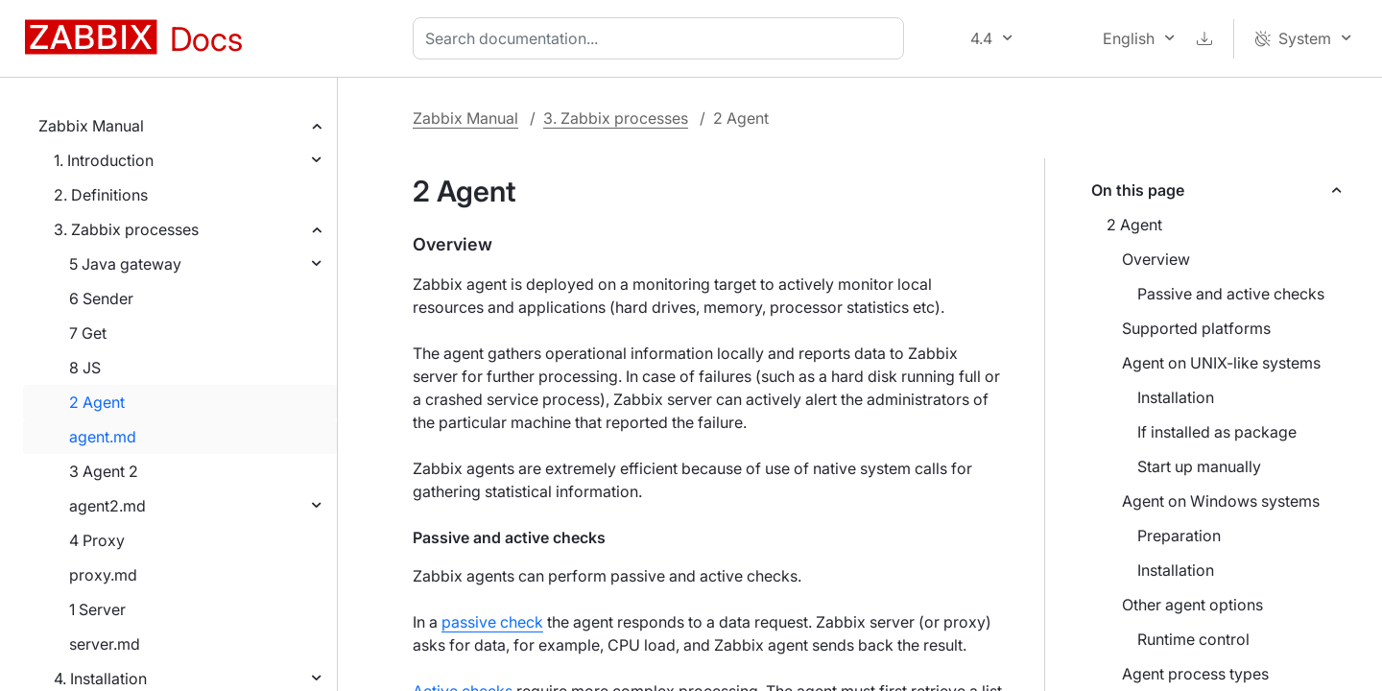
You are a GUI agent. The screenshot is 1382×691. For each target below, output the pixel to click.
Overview (1156, 259)
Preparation (1179, 535)
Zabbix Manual (91, 125)
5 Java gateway (125, 264)
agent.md (102, 436)
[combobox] (662, 38)
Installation (1175, 397)
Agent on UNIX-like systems (1221, 362)
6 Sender (101, 298)
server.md (104, 644)
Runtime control (1193, 639)
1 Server (97, 609)
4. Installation (100, 678)
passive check (492, 621)
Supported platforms (1196, 328)
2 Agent (97, 402)
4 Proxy (97, 540)
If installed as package (1217, 431)
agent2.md (107, 505)
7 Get (88, 333)
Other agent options (1192, 604)
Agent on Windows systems (1221, 501)
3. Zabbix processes (126, 229)
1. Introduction (104, 160)
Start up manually (1199, 466)
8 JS (85, 367)
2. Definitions (101, 194)
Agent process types (1195, 673)
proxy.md (103, 574)
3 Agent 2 (103, 471)
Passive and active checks (1230, 293)
